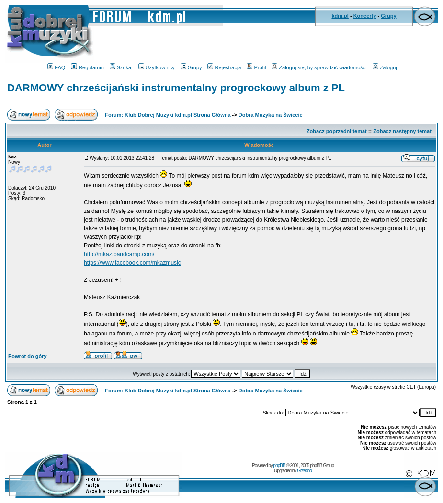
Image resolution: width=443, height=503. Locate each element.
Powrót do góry (27, 356)
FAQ (56, 67)
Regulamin (87, 67)
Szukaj (121, 67)
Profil (256, 67)
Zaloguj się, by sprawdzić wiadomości (319, 67)
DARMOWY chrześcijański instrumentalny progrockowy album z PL (176, 88)
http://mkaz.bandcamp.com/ (119, 254)
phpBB (279, 465)
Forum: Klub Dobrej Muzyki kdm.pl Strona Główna (167, 115)
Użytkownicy (156, 67)
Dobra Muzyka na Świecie (271, 115)
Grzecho (304, 470)
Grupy (388, 16)
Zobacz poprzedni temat (337, 131)
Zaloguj (385, 67)
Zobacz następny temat (402, 131)
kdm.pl (339, 16)
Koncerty (364, 16)
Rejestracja (224, 67)
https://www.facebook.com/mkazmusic (132, 262)
